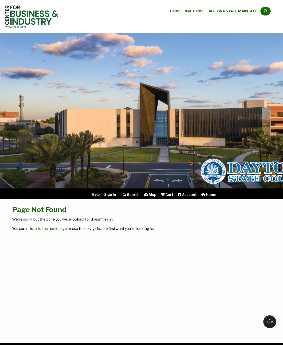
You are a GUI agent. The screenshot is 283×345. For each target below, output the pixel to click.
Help (96, 194)
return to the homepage (46, 229)
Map (150, 195)
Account (187, 195)
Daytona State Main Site (232, 11)
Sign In (110, 194)
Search (131, 195)
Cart (167, 195)
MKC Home (194, 11)
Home (175, 11)
